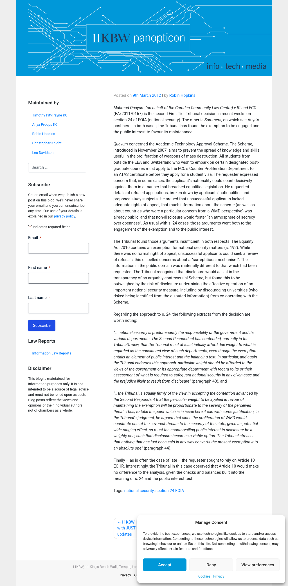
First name (39, 267)
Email (34, 238)
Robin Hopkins (43, 134)
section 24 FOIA (170, 490)
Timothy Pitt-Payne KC (50, 115)
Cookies (204, 576)
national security (139, 490)
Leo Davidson (43, 153)
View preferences (257, 564)
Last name (39, 297)
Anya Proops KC (45, 124)
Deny (211, 564)
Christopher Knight (47, 143)
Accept (164, 564)
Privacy (218, 576)
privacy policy (64, 216)
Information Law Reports (51, 353)
